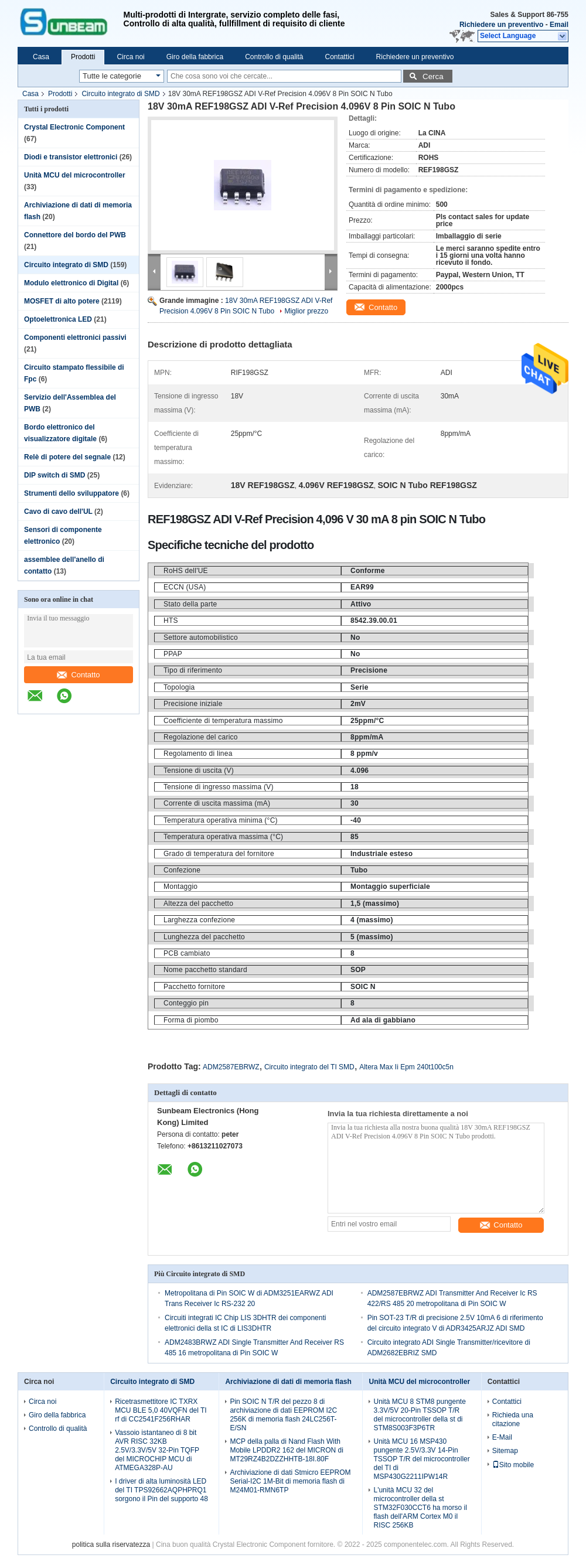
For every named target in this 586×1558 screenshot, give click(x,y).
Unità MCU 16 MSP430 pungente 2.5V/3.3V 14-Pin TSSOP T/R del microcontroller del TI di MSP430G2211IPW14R (421, 1459)
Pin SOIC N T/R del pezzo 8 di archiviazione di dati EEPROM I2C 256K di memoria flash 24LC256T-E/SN (283, 1414)
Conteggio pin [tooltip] (186, 1003)
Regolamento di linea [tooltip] (198, 753)
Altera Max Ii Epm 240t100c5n (406, 1067)
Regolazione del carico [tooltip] (200, 737)
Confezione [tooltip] (181, 870)
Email (559, 25)
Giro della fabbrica (194, 57)
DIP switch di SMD (54, 475)
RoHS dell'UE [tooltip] (185, 571)
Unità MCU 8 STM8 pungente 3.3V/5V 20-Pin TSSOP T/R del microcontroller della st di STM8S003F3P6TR (419, 1414)
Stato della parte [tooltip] (190, 604)
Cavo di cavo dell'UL (58, 511)
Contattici (340, 57)
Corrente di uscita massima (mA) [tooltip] (216, 803)
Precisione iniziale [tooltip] (193, 704)
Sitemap (505, 1451)
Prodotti (83, 57)
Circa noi (130, 57)
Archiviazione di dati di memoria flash (288, 1382)
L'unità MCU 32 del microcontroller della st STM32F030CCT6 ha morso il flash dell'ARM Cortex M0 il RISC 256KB (419, 1507)
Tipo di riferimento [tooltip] (192, 670)
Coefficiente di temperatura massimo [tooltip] (223, 721)
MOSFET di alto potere (62, 301)
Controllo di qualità (274, 57)
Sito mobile (513, 1465)
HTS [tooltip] (170, 620)
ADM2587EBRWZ (231, 1067)
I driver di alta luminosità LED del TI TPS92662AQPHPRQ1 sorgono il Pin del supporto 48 (161, 1490)
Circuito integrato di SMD (120, 94)
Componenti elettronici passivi (75, 337)
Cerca (433, 76)
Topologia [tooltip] (179, 687)
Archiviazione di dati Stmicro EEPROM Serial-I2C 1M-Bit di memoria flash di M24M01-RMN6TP (290, 1481)
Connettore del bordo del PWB (75, 235)
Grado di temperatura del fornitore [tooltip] (218, 854)
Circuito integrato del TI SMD (309, 1067)
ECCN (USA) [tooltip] (184, 587)
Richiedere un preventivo (501, 25)
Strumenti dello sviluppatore (71, 493)
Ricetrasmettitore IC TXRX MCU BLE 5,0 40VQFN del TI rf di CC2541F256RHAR (161, 1410)
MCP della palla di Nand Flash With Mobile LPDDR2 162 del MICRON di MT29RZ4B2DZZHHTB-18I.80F (286, 1450)
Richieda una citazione (512, 1419)
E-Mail (502, 1437)
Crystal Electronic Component (74, 127)
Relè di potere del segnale (67, 457)
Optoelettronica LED (58, 319)
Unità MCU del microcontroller (74, 175)
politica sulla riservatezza (111, 1544)
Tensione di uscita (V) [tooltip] (198, 770)
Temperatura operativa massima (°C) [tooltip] (223, 837)
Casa (41, 57)
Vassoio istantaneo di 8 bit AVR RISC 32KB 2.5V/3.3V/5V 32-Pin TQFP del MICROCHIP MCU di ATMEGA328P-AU (157, 1450)
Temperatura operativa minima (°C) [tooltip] (220, 820)
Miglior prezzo (306, 311)
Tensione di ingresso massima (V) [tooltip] (218, 787)
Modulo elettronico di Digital (71, 283)
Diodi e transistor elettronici (70, 157)
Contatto (78, 674)
